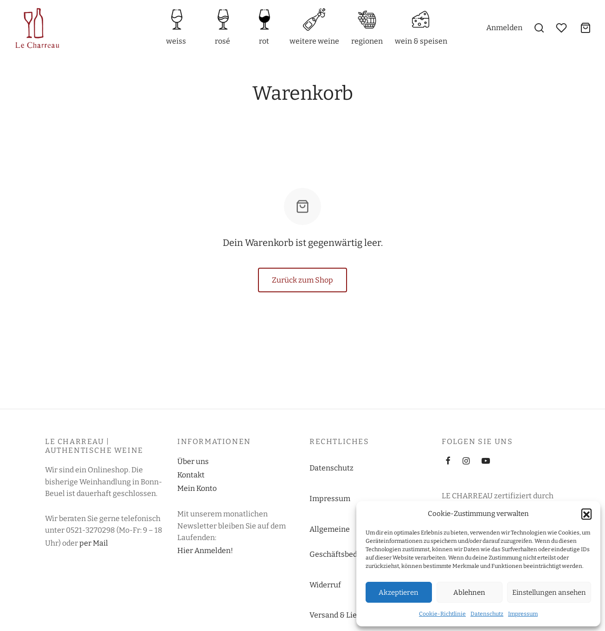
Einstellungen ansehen (549, 592)
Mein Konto (197, 488)
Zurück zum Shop (302, 280)
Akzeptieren (398, 592)
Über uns (193, 461)
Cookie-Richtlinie (442, 614)
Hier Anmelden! (205, 550)
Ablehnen (469, 592)
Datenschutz (486, 614)
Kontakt (191, 474)
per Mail (93, 543)
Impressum (523, 614)
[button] (586, 513)
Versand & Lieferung (344, 615)
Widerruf (325, 584)
